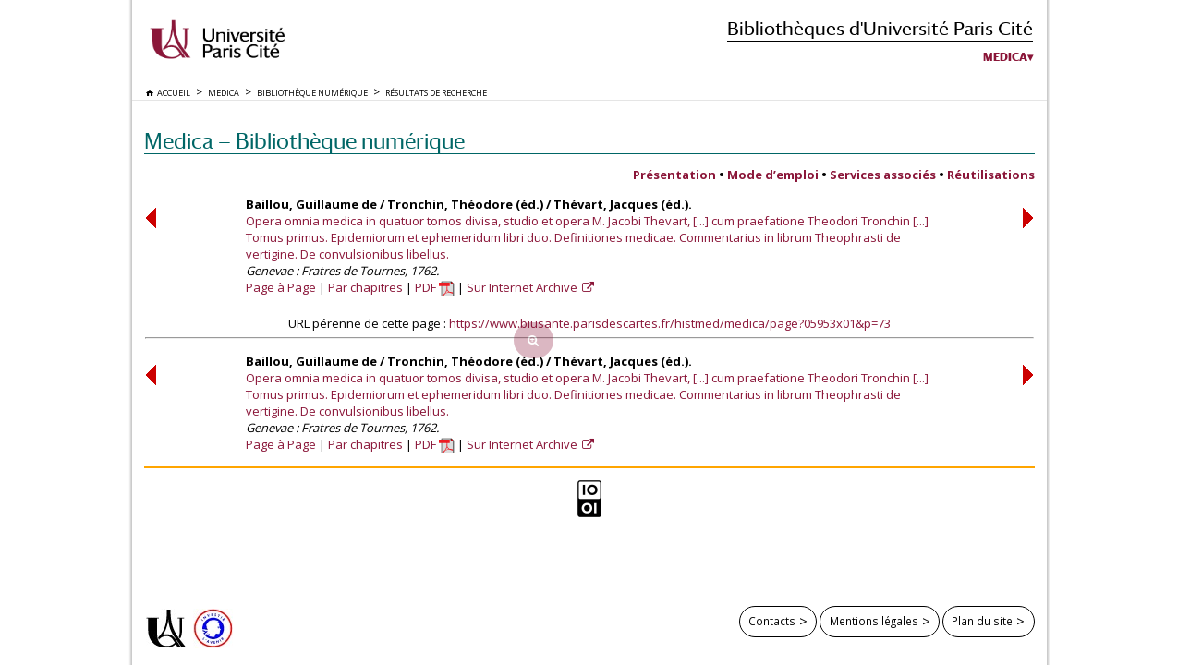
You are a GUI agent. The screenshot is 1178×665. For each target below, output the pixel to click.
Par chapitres (365, 287)
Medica (1005, 57)
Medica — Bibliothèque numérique (304, 140)
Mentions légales (874, 620)
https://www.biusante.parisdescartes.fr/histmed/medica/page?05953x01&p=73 (670, 323)
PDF (435, 287)
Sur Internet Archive (523, 287)
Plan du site (982, 620)
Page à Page (281, 287)
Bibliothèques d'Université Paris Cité (880, 28)
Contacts (771, 620)
